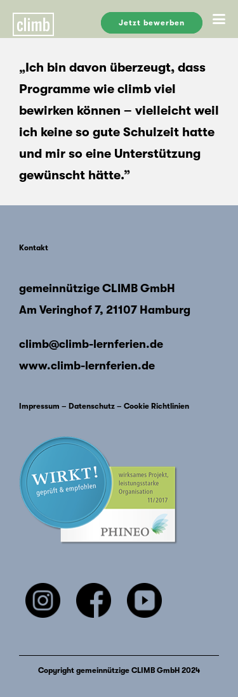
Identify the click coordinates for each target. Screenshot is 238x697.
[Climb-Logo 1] (54, 19)
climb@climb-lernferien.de (91, 344)
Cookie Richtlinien (156, 406)
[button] (218, 19)
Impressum (39, 406)
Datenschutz (92, 406)
